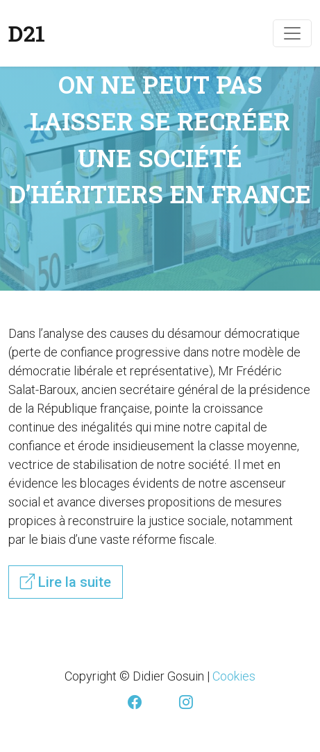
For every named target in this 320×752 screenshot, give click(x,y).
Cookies (233, 676)
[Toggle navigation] (292, 33)
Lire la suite (65, 581)
